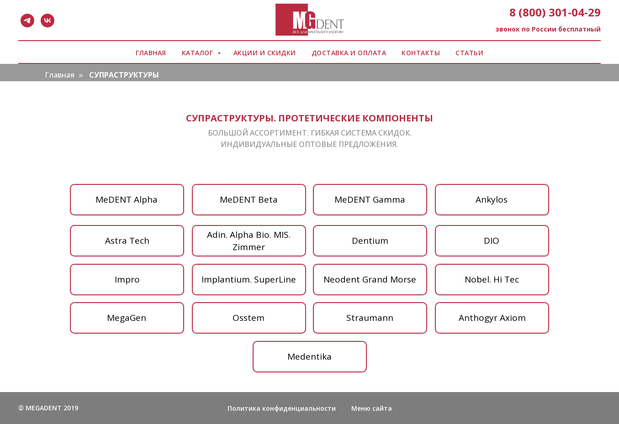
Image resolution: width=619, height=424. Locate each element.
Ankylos (492, 199)
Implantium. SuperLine (248, 279)
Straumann (369, 318)
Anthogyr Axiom (492, 318)
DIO (491, 240)
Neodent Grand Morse (369, 279)
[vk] (47, 20)
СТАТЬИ (469, 52)
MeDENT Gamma (369, 199)
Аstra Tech (127, 240)
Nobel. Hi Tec (492, 279)
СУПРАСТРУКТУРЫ (124, 75)
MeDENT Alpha (126, 199)
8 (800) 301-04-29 (555, 12)
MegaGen (126, 318)
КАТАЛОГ (198, 52)
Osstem (249, 318)
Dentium (370, 240)
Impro (127, 279)
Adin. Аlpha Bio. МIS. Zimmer (249, 241)
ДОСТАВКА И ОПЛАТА (349, 52)
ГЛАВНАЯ (151, 52)
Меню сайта (371, 408)
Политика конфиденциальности (281, 408)
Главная (59, 75)
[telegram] (27, 20)
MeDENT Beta (249, 199)
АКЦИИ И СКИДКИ (264, 52)
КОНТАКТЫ (421, 52)
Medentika (309, 356)
